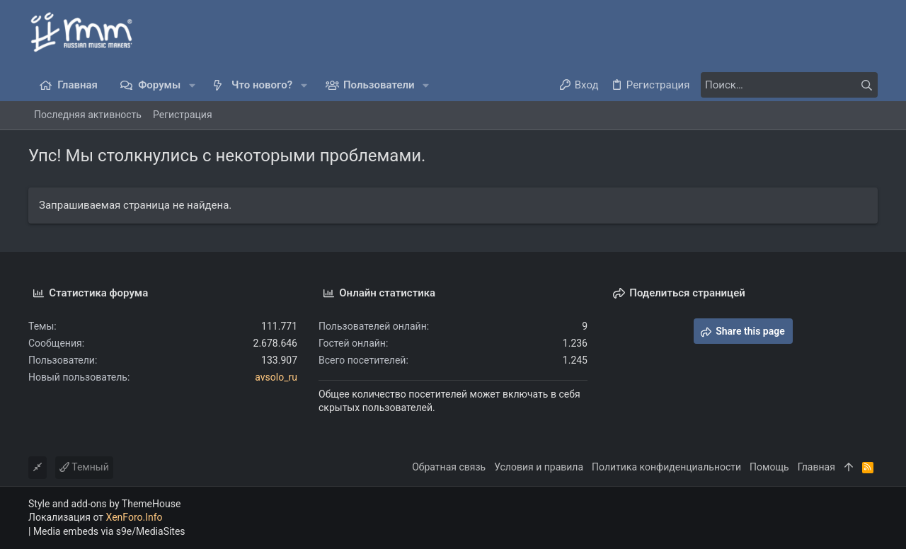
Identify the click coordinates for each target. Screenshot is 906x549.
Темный (84, 467)
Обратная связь (449, 467)
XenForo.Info (134, 517)
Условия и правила (538, 467)
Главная (816, 467)
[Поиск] (789, 85)
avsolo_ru (276, 377)
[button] (192, 85)
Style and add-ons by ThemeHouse (104, 503)
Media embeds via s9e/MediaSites (109, 531)
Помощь (769, 467)
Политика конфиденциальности (666, 467)
